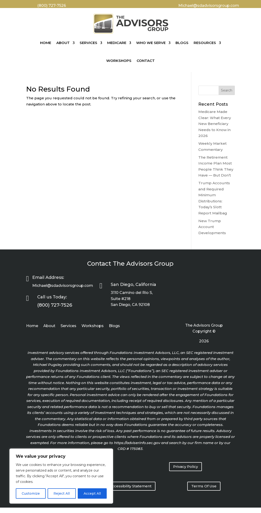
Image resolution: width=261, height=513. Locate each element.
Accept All (92, 493)
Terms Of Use (203, 486)
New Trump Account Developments (212, 227)
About (63, 42)
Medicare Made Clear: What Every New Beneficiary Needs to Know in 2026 (214, 123)
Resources (205, 42)
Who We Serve (151, 42)
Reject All (61, 493)
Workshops (118, 60)
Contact (146, 60)
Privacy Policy (185, 466)
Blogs (181, 42)
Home (45, 42)
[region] (61, 476)
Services (88, 42)
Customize (31, 493)
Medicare (116, 42)
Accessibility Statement (130, 486)
